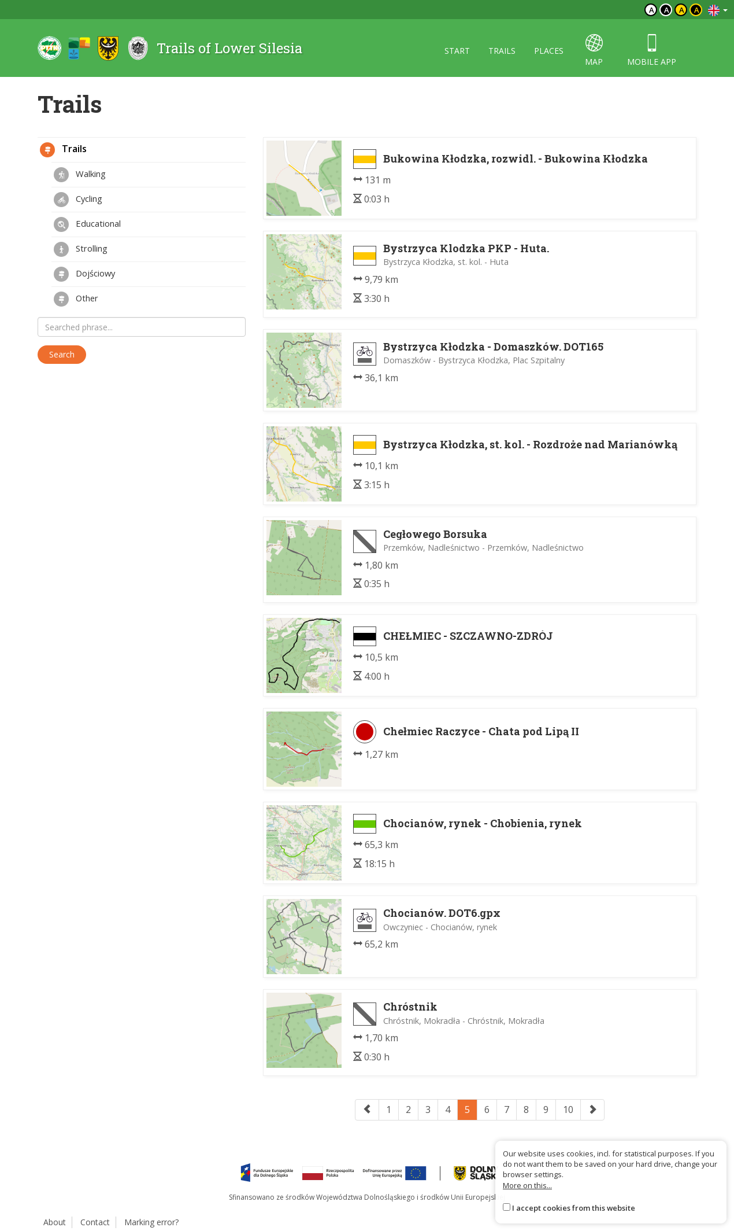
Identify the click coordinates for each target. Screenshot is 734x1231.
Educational (87, 224)
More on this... (527, 1185)
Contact (95, 1222)
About (54, 1222)
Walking (80, 174)
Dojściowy (84, 274)
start (457, 50)
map (594, 50)
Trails (63, 149)
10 (568, 1109)
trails (502, 50)
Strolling (80, 249)
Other (76, 299)
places (549, 50)
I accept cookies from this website (573, 1208)
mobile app (651, 50)
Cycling (78, 199)
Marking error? (151, 1222)
